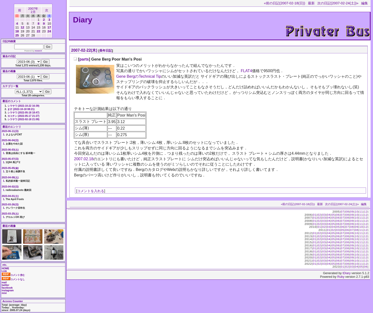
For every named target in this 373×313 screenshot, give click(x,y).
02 (319, 214)
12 (22, 27)
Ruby (341, 276)
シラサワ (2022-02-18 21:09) (23, 119)
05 (333, 214)
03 (324, 214)
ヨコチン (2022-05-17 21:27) (23, 116)
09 (352, 211)
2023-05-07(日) (10, 159)
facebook (7, 287)
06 (338, 214)
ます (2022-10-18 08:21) (20, 109)
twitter (5, 285)
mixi (4, 293)
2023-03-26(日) (10, 204)
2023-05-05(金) (10, 168)
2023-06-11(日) (10, 131)
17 (49, 27)
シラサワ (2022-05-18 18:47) (23, 112)
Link (4, 271)
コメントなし (13, 279)
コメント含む (13, 275)
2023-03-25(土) (10, 213)
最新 (311, 3)
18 (17, 31)
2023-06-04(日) (10, 140)
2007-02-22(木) (84, 50)
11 (361, 211)
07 (342, 211)
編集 (364, 3)
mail (4, 282)
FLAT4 (246, 71)
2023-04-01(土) (10, 196)
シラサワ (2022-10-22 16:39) (23, 105)
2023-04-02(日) (10, 186)
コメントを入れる (90, 191)
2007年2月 (33, 10)
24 (49, 31)
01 (315, 214)
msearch (38, 51)
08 (347, 211)
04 (328, 214)
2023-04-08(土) (10, 177)
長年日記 (105, 50)
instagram (8, 290)
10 (356, 211)
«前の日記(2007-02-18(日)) (284, 3)
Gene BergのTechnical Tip (138, 76)
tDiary (347, 273)
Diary (82, 19)
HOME (5, 268)
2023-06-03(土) (10, 149)
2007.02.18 (83, 159)
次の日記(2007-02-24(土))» (338, 3)
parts (84, 59)
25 (17, 35)
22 (38, 31)
